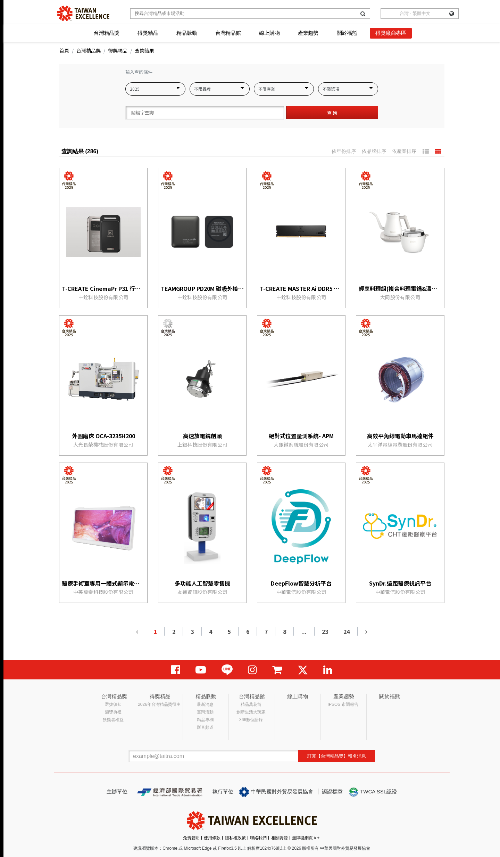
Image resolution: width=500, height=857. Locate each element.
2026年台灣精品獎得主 (159, 704)
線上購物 (269, 33)
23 (325, 631)
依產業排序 (404, 151)
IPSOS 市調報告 (343, 704)
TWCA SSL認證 (372, 792)
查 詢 (332, 112)
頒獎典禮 (113, 712)
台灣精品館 (228, 33)
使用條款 (212, 837)
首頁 (64, 50)
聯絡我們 (258, 837)
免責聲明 (191, 837)
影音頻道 (205, 727)
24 (346, 631)
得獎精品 (148, 33)
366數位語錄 (251, 720)
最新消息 (205, 704)
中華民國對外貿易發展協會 (276, 792)
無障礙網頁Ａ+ (305, 837)
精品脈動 (186, 33)
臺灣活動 (205, 712)
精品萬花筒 (251, 704)
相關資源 (279, 837)
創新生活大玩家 (251, 712)
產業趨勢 (308, 33)
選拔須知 (113, 704)
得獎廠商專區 (390, 33)
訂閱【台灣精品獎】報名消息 (336, 756)
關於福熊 (347, 33)
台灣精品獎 (106, 33)
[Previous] (137, 631)
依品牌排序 (374, 151)
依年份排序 (344, 151)
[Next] (366, 631)
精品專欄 (205, 720)
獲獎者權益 (113, 720)
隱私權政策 (235, 837)
